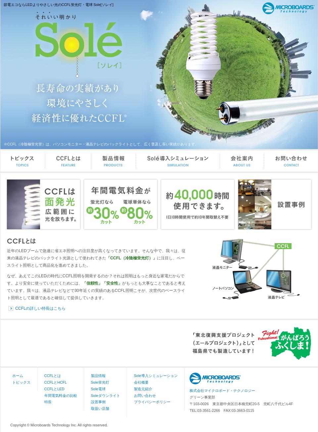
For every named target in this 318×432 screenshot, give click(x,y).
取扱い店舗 (100, 408)
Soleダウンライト (105, 396)
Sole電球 (98, 389)
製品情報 (114, 160)
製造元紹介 (143, 389)
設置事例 (98, 402)
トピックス (23, 160)
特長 (48, 402)
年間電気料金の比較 (60, 396)
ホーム (17, 376)
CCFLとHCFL (55, 382)
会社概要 (141, 382)
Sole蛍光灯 (100, 382)
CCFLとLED (54, 389)
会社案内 (242, 160)
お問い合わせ (291, 160)
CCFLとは (69, 160)
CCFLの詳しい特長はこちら (40, 308)
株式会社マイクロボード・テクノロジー (222, 391)
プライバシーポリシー (152, 402)
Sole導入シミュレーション (178, 160)
